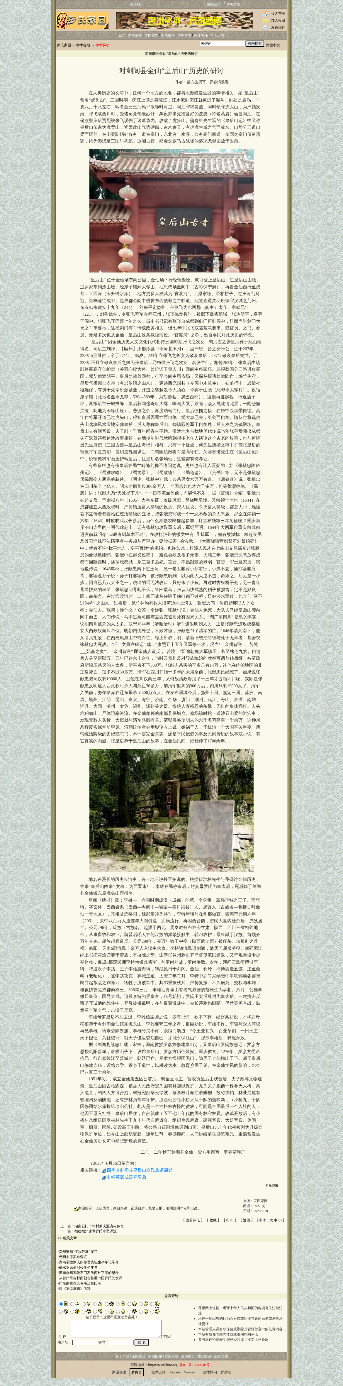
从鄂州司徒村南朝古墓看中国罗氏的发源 (90, 1278)
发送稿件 (278, 28)
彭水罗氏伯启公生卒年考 (78, 1267)
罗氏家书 (184, 36)
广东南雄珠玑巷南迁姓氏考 (80, 1283)
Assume (175, 1380)
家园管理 (221, 1364)
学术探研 (83, 45)
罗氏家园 (64, 45)
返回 (246, 1220)
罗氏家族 (135, 36)
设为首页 (278, 13)
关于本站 (122, 1364)
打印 (229, 1220)
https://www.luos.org (162, 1373)
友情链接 (171, 1364)
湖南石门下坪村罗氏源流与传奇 (99, 1226)
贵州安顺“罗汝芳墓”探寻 (78, 1252)
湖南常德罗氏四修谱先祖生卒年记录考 (89, 1262)
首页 (122, 36)
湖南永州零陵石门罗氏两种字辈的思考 (89, 1273)
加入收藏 (278, 20)
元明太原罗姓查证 (73, 1257)
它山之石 (217, 36)
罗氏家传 (168, 36)
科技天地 (201, 36)
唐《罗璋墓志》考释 (75, 1289)
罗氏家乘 (233, 5)
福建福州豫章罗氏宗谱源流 (95, 1231)
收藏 (213, 1220)
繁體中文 (273, 45)
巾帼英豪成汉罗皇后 (126, 1177)
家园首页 (214, 5)
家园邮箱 (155, 1364)
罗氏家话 (152, 36)
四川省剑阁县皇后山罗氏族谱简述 (140, 1170)
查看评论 (193, 1220)
